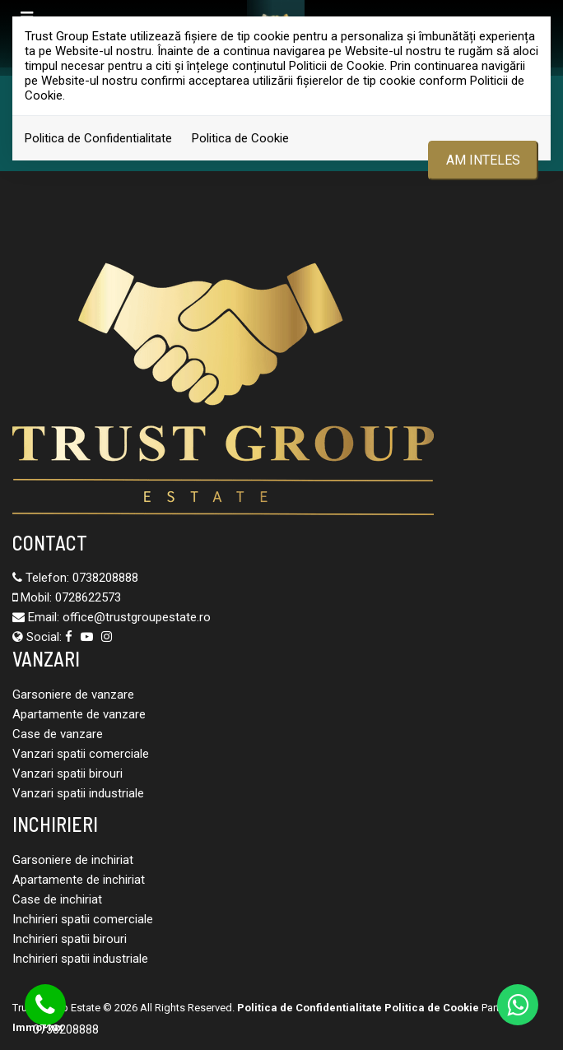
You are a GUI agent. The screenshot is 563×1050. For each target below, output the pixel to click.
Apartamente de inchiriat (78, 879)
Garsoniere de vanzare (73, 694)
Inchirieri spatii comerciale (82, 919)
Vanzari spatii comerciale (80, 753)
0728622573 (88, 597)
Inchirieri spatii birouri (69, 939)
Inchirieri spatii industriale (80, 958)
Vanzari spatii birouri (67, 773)
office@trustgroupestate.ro (137, 617)
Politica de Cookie (240, 138)
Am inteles (483, 160)
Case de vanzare (57, 734)
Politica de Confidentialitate (98, 138)
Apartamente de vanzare (79, 714)
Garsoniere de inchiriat (72, 860)
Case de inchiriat (57, 899)
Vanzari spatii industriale (78, 793)
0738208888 (105, 577)
